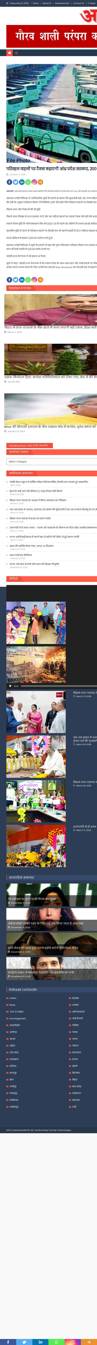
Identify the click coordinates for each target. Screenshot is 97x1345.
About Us (47, 3)
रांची (74, 1210)
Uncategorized (18, 1122)
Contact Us (78, 3)
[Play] (10, 686)
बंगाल (75, 1163)
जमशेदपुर (14, 1210)
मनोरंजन (76, 1197)
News (12, 1108)
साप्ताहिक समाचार (21, 981)
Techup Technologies (60, 1234)
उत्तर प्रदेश (14, 1156)
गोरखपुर (13, 1197)
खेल (11, 1183)
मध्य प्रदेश (76, 1190)
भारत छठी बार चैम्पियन (21, 555)
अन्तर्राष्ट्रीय (15, 1129)
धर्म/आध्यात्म (78, 1115)
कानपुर (13, 1176)
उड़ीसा (12, 1149)
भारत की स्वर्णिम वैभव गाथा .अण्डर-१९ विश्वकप (31, 546)
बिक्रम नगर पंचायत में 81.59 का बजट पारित (30, 518)
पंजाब (74, 1136)
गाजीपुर (13, 1190)
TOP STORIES (16, 1115)
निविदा (75, 1129)
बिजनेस (76, 1176)
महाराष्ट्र (76, 1204)
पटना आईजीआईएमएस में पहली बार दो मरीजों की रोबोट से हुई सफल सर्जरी (44, 536)
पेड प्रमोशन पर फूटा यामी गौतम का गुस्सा (32, 1003)
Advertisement (62, 3)
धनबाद (75, 1108)
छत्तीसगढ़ (14, 1204)
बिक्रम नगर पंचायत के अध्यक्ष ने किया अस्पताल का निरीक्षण (38, 500)
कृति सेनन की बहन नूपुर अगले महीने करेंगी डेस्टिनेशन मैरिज (43, 1052)
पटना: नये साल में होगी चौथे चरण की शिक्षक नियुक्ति (34, 564)
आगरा (12, 1142)
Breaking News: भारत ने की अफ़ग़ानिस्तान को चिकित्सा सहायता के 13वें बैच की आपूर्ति (31, 445)
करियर (13, 1170)
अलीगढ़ (13, 1136)
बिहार (74, 1183)
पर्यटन (75, 1149)
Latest (13, 1102)
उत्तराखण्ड (14, 1163)
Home (36, 3)
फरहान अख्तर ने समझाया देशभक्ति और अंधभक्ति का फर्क (41, 1076)
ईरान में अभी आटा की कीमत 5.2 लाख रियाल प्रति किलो (36, 491)
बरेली (74, 1170)
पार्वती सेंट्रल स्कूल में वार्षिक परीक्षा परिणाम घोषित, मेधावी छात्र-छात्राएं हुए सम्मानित (49, 482)
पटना (74, 1142)
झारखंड (75, 1102)
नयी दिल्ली (77, 1122)
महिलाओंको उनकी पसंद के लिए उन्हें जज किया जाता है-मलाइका (46, 1027)
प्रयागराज (76, 1156)
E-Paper (91, 3)
